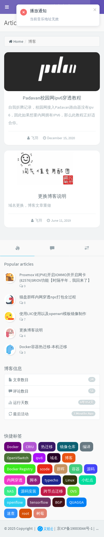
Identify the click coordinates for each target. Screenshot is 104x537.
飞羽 (35, 138)
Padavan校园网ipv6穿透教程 (52, 98)
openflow (15, 502)
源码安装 (28, 491)
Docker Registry (20, 468)
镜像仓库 (67, 446)
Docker (13, 446)
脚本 (33, 480)
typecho (51, 480)
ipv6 (39, 457)
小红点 (87, 480)
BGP (58, 502)
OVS (73, 491)
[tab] (17, 248)
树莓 (40, 513)
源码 (91, 468)
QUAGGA (76, 502)
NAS (10, 491)
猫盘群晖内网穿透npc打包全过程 (47, 296)
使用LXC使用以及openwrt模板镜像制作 (52, 313)
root (25, 513)
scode (45, 468)
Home (16, 41)
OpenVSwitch (18, 457)
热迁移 (47, 446)
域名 (54, 457)
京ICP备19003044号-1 (75, 528)
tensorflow (39, 502)
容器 (76, 468)
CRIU (30, 446)
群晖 (61, 468)
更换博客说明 (52, 196)
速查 (11, 513)
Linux (69, 480)
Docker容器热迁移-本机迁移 (43, 346)
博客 (69, 457)
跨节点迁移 (53, 491)
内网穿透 (14, 480)
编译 (86, 446)
